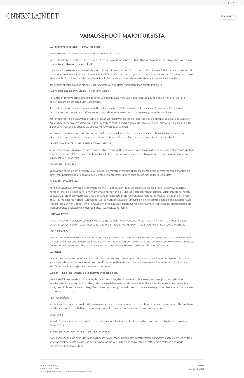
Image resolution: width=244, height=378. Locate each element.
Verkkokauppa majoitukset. (77, 64)
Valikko (227, 16)
